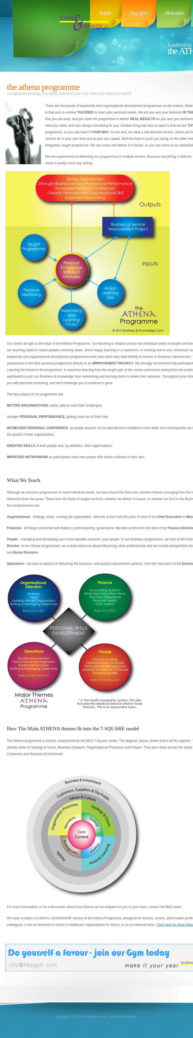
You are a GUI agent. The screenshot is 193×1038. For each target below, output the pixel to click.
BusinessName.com (50, 33)
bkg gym (139, 13)
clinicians (173, 13)
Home (105, 13)
